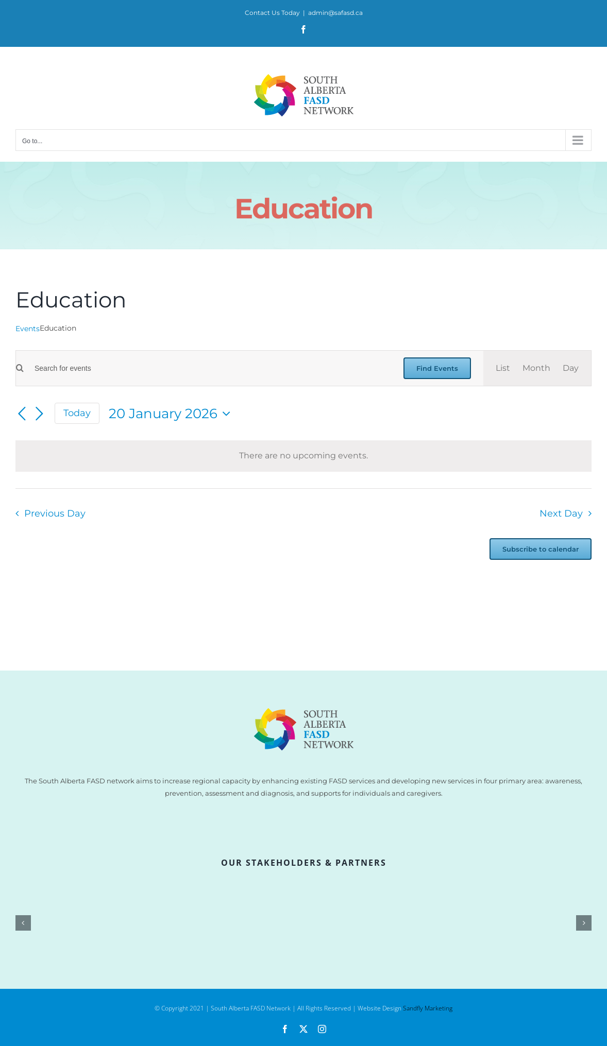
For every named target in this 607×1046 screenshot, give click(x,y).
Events (27, 328)
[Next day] (39, 414)
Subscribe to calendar (540, 549)
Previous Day (55, 513)
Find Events (437, 368)
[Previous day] (21, 414)
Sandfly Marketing (427, 1008)
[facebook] (285, 1029)
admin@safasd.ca (335, 12)
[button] (23, 923)
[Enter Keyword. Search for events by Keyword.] (207, 368)
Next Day (561, 513)
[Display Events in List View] (503, 368)
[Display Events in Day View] (571, 368)
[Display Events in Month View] (536, 368)
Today (77, 412)
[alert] (303, 456)
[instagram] (322, 1029)
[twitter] (303, 1029)
